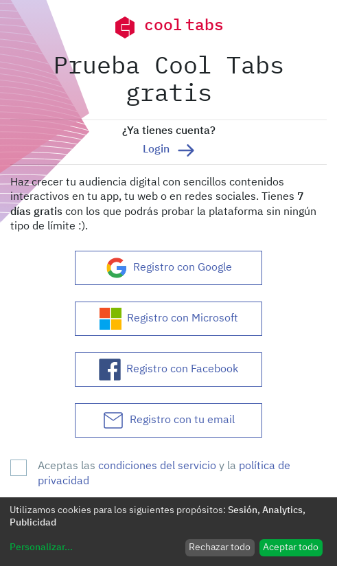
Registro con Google (169, 268)
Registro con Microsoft (169, 319)
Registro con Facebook (168, 370)
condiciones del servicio (158, 466)
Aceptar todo (290, 547)
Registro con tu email (168, 420)
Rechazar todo (220, 547)
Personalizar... (41, 547)
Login (168, 150)
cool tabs (169, 27)
